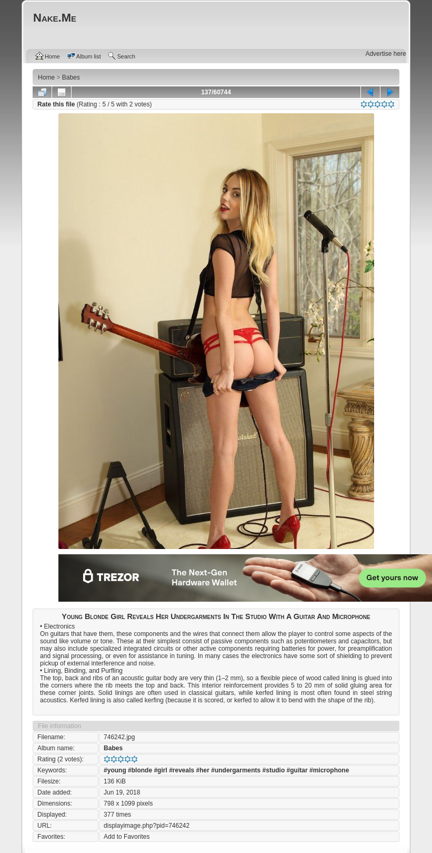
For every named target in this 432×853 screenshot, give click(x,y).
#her (202, 770)
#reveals (181, 770)
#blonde (140, 770)
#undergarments (235, 770)
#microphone (329, 770)
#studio (274, 770)
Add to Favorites (126, 836)
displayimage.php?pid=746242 (146, 825)
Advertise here (385, 53)
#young (115, 770)
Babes (113, 748)
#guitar (297, 770)
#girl (160, 770)
